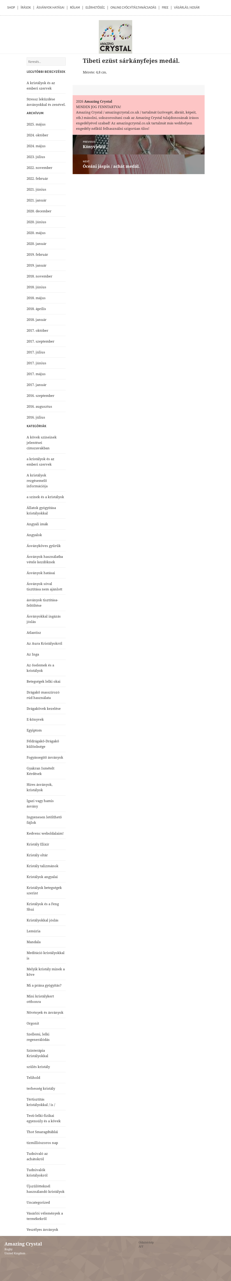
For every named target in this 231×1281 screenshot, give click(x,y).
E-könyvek (35, 719)
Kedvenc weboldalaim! (45, 833)
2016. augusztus (39, 406)
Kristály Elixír (38, 844)
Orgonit (33, 1023)
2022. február (37, 178)
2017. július (36, 352)
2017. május (36, 374)
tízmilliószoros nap (42, 1142)
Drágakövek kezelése (44, 708)
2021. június (36, 189)
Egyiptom (34, 730)
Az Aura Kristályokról (44, 643)
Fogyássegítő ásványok (45, 757)
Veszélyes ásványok (42, 1229)
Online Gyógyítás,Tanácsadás (133, 7)
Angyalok (34, 535)
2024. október (37, 135)
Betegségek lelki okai (43, 681)
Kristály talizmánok (42, 866)
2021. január (36, 200)
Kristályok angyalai (42, 876)
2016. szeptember (40, 395)
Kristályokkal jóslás (42, 920)
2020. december (39, 211)
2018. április (36, 308)
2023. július (36, 156)
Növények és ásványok (45, 1012)
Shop (11, 7)
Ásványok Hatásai (50, 7)
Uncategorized (38, 1202)
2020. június (36, 222)
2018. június (36, 287)
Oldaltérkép (146, 1242)
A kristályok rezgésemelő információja (37, 480)
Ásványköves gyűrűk (44, 545)
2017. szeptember (40, 341)
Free (165, 7)
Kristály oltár (37, 855)
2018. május (36, 298)
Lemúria (33, 931)
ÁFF (141, 1246)
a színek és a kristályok (45, 497)
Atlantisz (34, 632)
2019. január (36, 265)
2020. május (36, 232)
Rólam (75, 7)
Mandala (34, 942)
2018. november (39, 276)
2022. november (39, 167)
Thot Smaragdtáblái (42, 1131)
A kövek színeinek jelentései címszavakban (42, 442)
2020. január (36, 243)
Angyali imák (37, 524)
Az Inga (33, 654)
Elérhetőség (95, 7)
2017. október (37, 330)
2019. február (37, 254)
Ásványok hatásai (41, 573)
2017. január (36, 384)
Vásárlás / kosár (187, 7)
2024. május (36, 146)
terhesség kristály (41, 1088)
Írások (26, 7)
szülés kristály (38, 1066)
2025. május (36, 124)
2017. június (36, 363)
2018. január (36, 319)
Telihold (33, 1077)
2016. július (36, 417)
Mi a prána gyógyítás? (44, 985)
